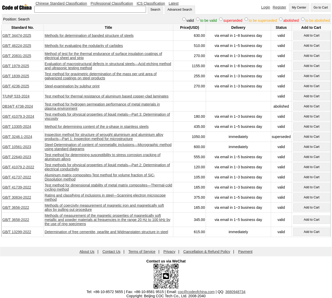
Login (265, 7)
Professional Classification (112, 3)
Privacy (169, 252)
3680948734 (235, 292)
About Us (87, 252)
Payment (245, 252)
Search (155, 9)
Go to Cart (321, 7)
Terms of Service (141, 252)
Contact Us (111, 252)
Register (279, 7)
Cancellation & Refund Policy (206, 252)
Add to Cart (312, 35)
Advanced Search (180, 9)
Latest (173, 3)
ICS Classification (151, 3)
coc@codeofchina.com (196, 292)
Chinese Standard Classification (61, 3)
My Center (299, 7)
